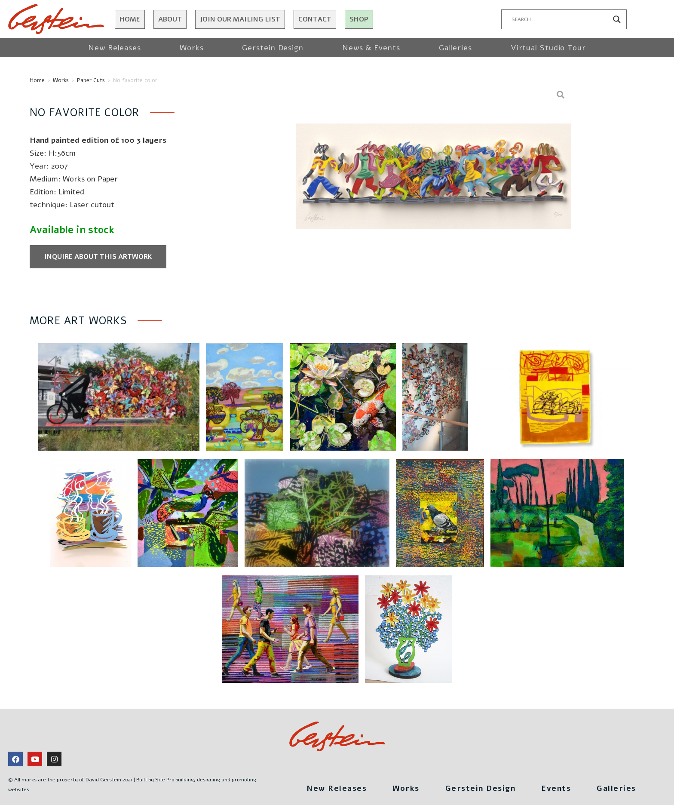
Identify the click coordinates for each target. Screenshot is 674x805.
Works (192, 48)
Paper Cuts (91, 80)
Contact (314, 19)
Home (129, 19)
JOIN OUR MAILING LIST (240, 19)
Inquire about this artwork (98, 256)
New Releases (114, 48)
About (170, 19)
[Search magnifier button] (617, 19)
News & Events (371, 48)
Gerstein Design (272, 48)
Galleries (455, 48)
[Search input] (560, 19)
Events (556, 788)
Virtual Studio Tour (548, 48)
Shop (358, 19)
